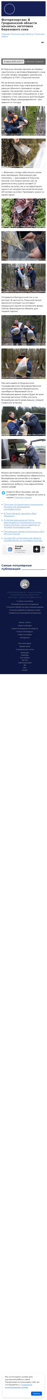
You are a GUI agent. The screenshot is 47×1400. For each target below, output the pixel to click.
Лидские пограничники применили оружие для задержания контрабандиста (23, 506)
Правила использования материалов (25, 613)
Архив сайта (25, 646)
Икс (24, 668)
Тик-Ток (25, 660)
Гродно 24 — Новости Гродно (24, 584)
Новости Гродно (25, 626)
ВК (25, 665)
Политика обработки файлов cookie (24, 610)
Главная (5, 34)
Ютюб (24, 670)
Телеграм (25, 653)
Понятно (36, 1394)
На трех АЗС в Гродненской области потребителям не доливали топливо (23, 539)
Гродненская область (22, 34)
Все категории (25, 643)
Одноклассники (24, 663)
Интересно (25, 638)
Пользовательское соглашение (24, 604)
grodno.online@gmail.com (30, 597)
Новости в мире (25, 635)
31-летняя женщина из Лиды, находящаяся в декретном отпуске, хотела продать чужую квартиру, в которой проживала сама (22, 523)
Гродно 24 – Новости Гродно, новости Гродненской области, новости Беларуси (9, 9)
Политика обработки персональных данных (24, 607)
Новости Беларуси (25, 632)
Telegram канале (23, 497)
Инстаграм (24, 658)
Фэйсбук (25, 655)
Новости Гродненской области (25, 629)
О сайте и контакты (25, 601)
